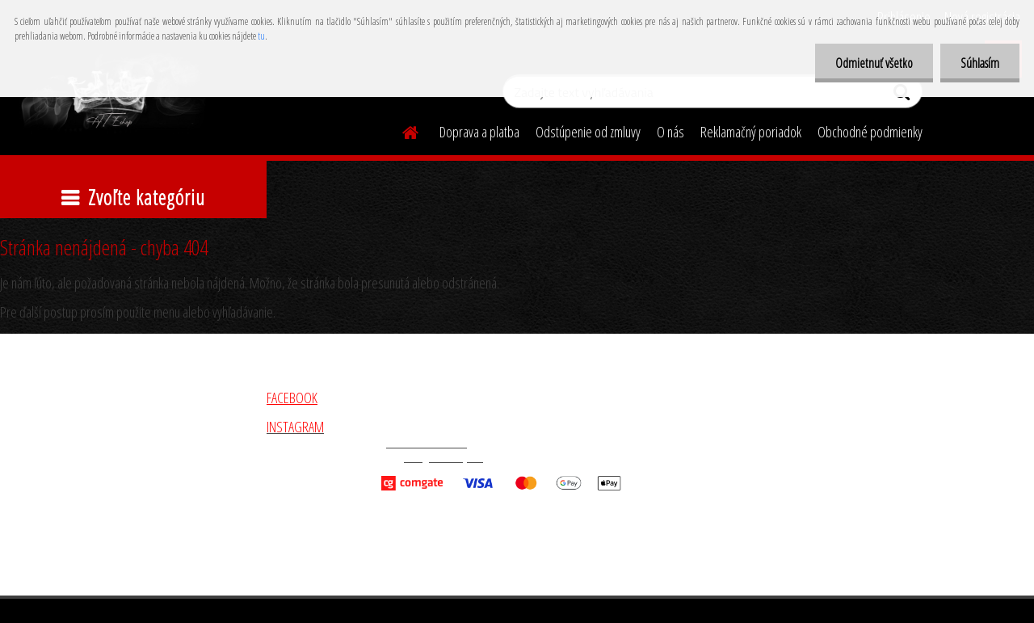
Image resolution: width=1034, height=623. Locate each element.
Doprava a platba (479, 131)
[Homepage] (400, 130)
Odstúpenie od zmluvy (588, 131)
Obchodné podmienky (870, 131)
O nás (670, 131)
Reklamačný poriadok (750, 131)
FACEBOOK (292, 397)
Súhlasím (979, 63)
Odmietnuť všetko (874, 63)
